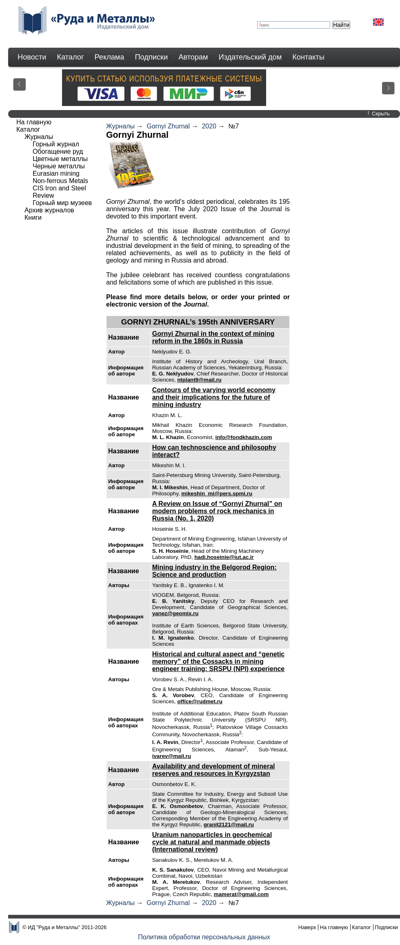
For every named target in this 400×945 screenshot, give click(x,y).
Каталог (70, 57)
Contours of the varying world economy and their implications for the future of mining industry (214, 397)
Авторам (193, 57)
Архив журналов (49, 210)
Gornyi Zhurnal (168, 126)
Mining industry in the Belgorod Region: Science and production (214, 571)
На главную (33, 122)
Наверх (307, 927)
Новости (32, 57)
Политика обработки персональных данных (204, 937)
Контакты (308, 57)
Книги (33, 217)
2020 (209, 126)
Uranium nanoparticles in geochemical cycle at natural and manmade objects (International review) (212, 842)
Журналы (120, 126)
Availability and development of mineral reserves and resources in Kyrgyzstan (213, 770)
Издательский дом (250, 57)
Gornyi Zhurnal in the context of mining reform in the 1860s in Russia (213, 337)
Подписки (151, 57)
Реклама (109, 57)
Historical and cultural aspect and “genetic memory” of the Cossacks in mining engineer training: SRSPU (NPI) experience (218, 661)
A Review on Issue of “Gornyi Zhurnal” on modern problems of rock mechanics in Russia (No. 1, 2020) (217, 511)
